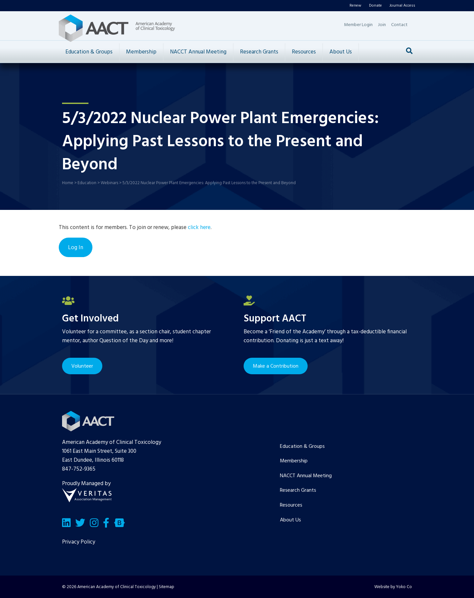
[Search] (409, 51)
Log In (75, 247)
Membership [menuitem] (294, 461)
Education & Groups (89, 52)
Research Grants (259, 52)
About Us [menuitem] (290, 520)
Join (382, 25)
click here (199, 227)
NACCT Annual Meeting (198, 52)
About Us (340, 52)
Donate (375, 5)
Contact (399, 25)
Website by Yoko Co (393, 586)
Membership (141, 52)
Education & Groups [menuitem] (302, 446)
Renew (355, 5)
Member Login (358, 25)
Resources (304, 52)
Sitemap (166, 586)
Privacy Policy (78, 542)
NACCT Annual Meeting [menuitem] (306, 476)
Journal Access (402, 5)
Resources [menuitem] (291, 505)
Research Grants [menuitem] (298, 490)
